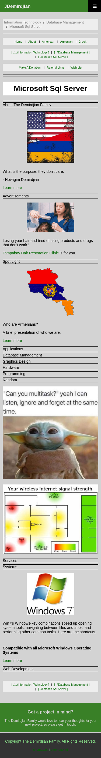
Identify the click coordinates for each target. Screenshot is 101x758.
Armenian (66, 41)
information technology (22, 22)
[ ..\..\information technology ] (30, 52)
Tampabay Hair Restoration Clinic (31, 253)
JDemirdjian (17, 6)
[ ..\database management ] (72, 52)
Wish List (76, 67)
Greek (82, 41)
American (48, 41)
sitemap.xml (59, 749)
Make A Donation (30, 67)
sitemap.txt (40, 749)
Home (18, 41)
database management (65, 22)
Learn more (12, 188)
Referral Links (55, 67)
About (32, 41)
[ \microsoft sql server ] (53, 56)
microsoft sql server (25, 27)
